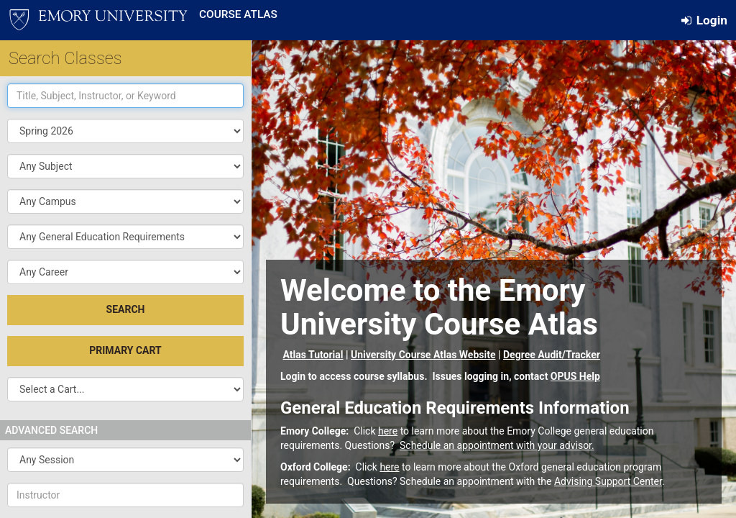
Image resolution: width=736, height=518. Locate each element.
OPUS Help (575, 376)
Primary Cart (125, 350)
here (387, 431)
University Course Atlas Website (423, 354)
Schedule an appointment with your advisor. (497, 445)
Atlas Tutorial (312, 354)
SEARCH (125, 309)
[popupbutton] (125, 166)
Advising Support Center (608, 481)
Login (704, 20)
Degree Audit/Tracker (551, 354)
